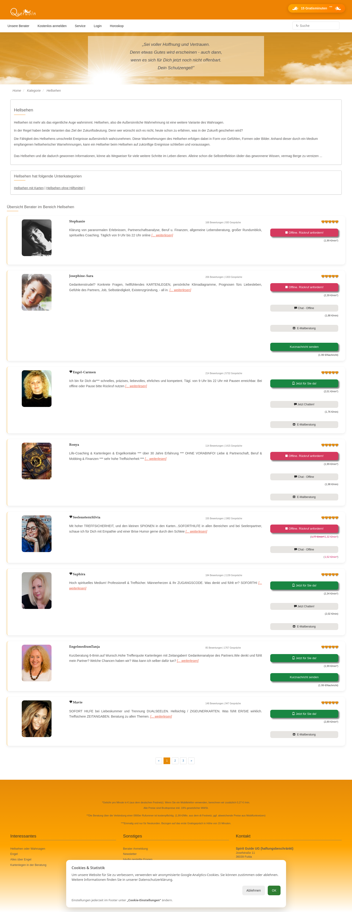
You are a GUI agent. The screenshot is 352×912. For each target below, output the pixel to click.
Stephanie (77, 221)
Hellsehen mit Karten (29, 188)
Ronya (74, 444)
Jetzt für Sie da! (304, 383)
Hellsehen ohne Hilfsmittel (64, 188)
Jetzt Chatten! (304, 404)
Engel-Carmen (84, 372)
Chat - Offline (304, 308)
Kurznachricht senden (304, 346)
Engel (14, 854)
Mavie (77, 702)
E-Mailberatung (304, 328)
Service (80, 26)
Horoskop (117, 26)
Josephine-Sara (81, 276)
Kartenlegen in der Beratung (28, 865)
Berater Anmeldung (135, 848)
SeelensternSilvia (86, 517)
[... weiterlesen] (162, 235)
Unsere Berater (18, 26)
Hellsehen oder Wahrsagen (27, 848)
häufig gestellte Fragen (137, 859)
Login (98, 26)
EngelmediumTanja (84, 646)
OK (274, 890)
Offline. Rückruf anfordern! (304, 232)
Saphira (78, 574)
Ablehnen (253, 890)
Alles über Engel (20, 859)
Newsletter (130, 854)
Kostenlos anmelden (52, 26)
